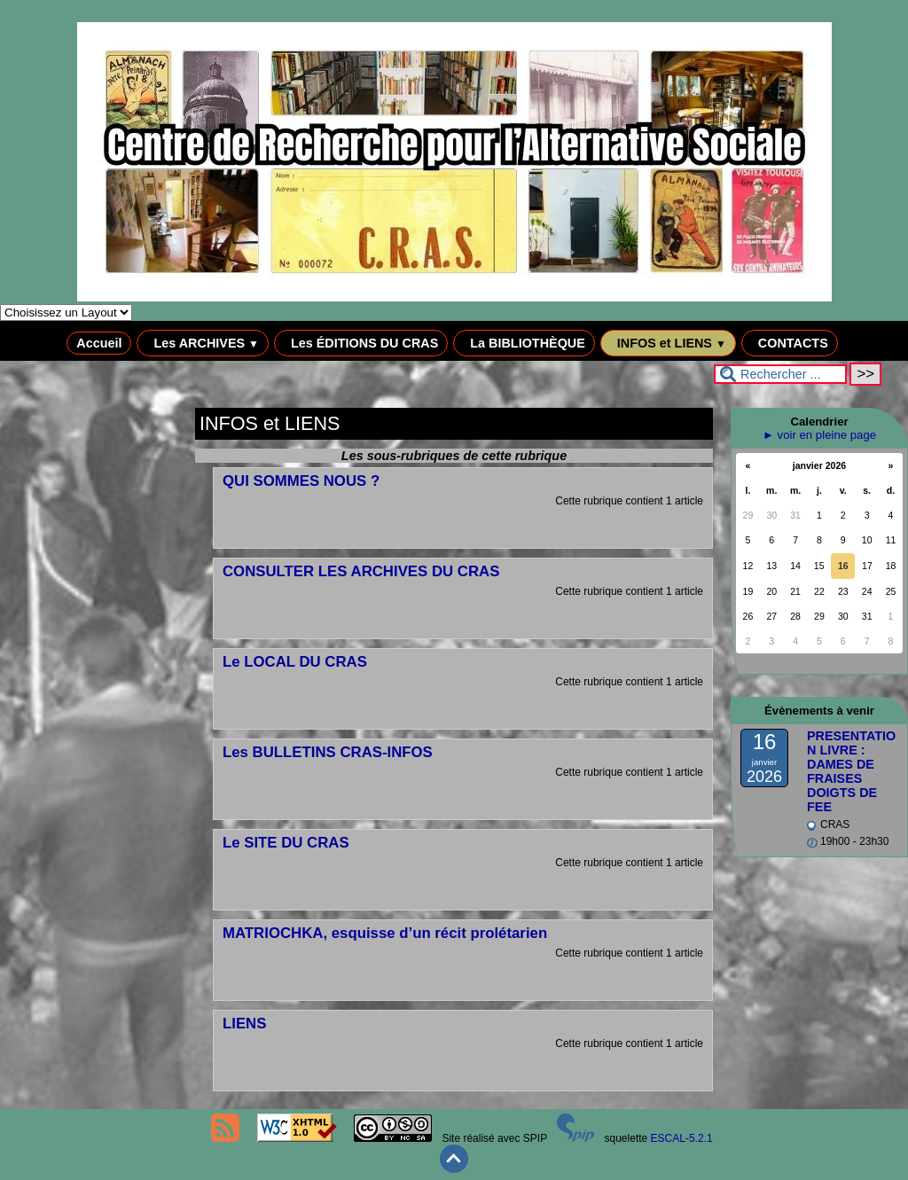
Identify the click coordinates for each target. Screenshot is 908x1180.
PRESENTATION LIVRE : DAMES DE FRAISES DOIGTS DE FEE (851, 771)
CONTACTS (789, 343)
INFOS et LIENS (668, 343)
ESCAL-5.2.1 (682, 1138)
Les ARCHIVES (202, 343)
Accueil (98, 343)
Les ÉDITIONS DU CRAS (361, 343)
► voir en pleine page (819, 435)
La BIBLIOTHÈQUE (524, 343)
